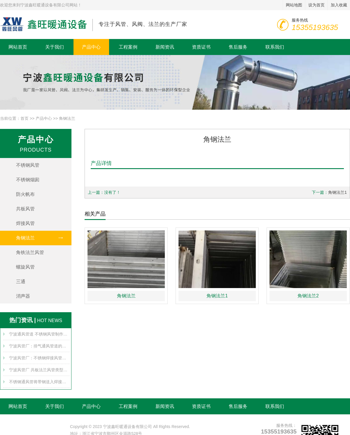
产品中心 (91, 47)
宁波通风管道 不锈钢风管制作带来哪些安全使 (39, 334)
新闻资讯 (164, 47)
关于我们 (54, 47)
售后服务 (238, 47)
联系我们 (274, 47)
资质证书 (201, 47)
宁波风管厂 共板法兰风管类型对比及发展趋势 (39, 369)
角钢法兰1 (337, 192)
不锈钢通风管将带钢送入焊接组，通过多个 (39, 381)
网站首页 (17, 47)
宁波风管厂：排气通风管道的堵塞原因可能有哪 (39, 346)
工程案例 (128, 47)
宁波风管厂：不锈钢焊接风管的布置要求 (39, 358)
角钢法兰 (67, 118)
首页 (24, 118)
